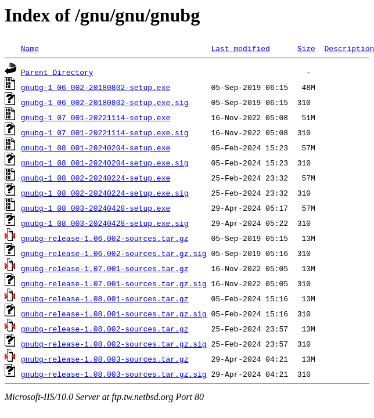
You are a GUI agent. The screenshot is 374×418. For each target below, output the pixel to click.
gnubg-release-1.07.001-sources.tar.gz (105, 268)
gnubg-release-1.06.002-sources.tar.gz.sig (114, 253)
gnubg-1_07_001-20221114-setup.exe (95, 117)
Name (30, 48)
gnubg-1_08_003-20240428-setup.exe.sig (105, 223)
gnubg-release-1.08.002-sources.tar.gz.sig (114, 343)
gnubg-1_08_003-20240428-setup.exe (95, 208)
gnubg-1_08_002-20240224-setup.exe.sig (105, 193)
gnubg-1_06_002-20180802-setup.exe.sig (105, 102)
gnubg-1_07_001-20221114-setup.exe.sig (105, 132)
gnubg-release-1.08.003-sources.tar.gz (105, 359)
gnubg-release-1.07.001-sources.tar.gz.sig (114, 283)
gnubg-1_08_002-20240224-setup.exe (95, 177)
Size (306, 48)
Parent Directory (57, 72)
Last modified (240, 48)
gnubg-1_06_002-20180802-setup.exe (95, 87)
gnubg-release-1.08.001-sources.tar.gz (105, 298)
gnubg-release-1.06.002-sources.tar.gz (105, 238)
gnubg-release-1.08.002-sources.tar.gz (105, 328)
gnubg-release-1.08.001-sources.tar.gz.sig (114, 313)
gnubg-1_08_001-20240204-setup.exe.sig (105, 162)
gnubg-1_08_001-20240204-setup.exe (95, 147)
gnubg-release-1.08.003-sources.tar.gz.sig (114, 374)
